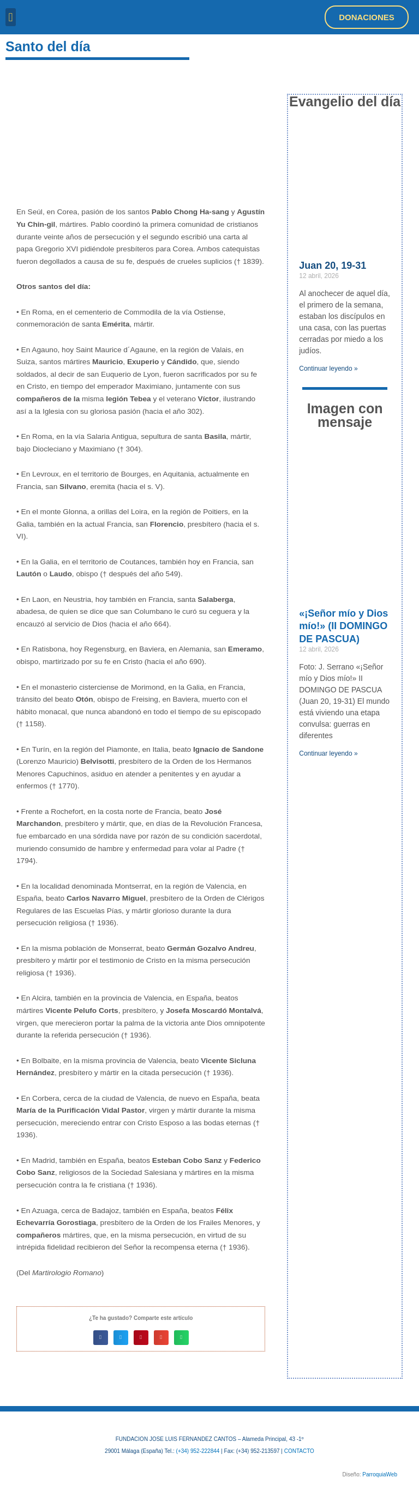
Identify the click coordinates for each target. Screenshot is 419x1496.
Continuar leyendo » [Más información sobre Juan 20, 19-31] (328, 368)
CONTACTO (299, 1451)
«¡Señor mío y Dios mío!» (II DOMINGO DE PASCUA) (343, 626)
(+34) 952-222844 (198, 1451)
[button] (10, 17)
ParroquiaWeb (379, 1474)
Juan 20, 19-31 (332, 265)
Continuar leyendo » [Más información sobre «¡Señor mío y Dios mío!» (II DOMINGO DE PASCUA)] (328, 753)
